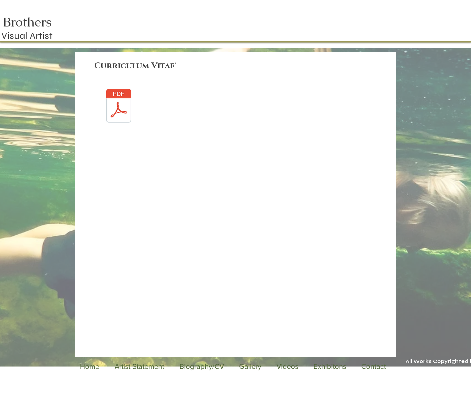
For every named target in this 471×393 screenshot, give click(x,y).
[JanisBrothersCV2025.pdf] (119, 106)
